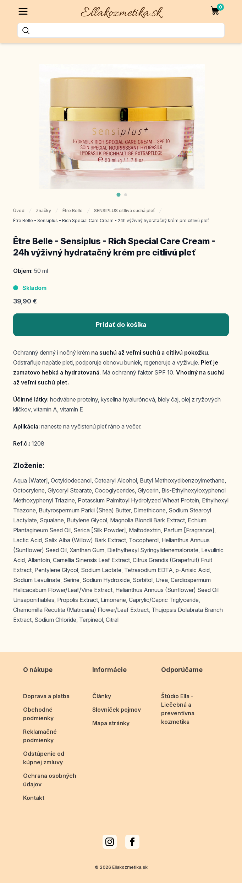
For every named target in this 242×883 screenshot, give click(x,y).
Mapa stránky (111, 723)
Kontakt (33, 797)
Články (101, 696)
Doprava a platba (46, 696)
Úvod (18, 210)
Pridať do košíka (121, 324)
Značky (43, 210)
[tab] (118, 194)
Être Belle (72, 210)
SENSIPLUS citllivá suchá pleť (124, 210)
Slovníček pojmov (116, 709)
